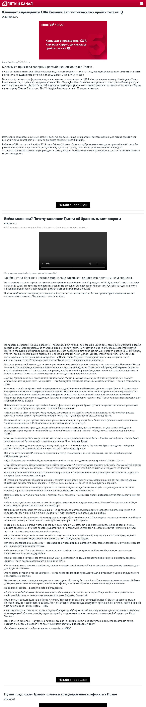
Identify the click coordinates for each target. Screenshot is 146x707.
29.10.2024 (7, 17)
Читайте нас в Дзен (73, 205)
